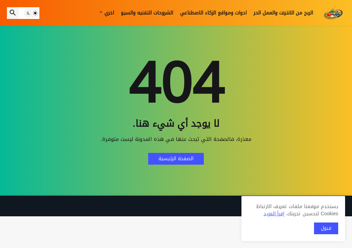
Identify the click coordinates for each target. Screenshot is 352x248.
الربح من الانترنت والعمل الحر (283, 13)
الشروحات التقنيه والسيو (147, 13)
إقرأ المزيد (274, 213)
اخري (109, 13)
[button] (31, 13)
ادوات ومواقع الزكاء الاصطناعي (213, 13)
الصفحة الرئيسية (176, 158)
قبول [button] (326, 228)
